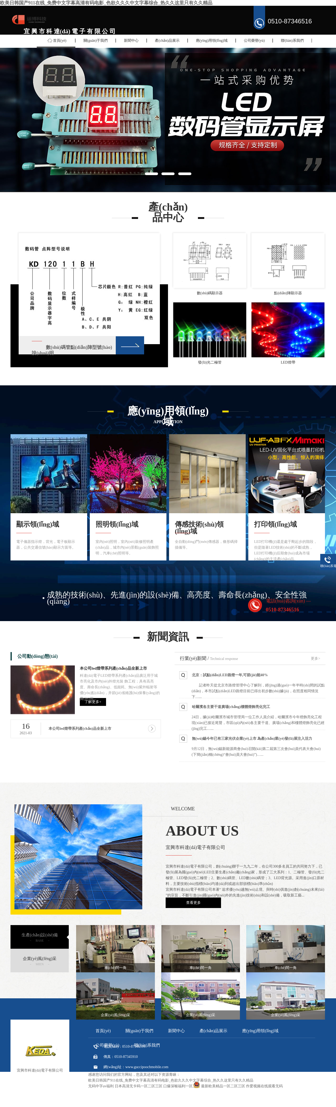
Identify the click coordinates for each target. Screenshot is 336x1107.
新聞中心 (131, 41)
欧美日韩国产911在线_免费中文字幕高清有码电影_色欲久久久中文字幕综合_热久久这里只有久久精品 (106, 3)
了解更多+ (93, 702)
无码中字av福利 (101, 1086)
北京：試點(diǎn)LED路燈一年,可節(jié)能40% (230, 675)
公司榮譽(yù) (254, 41)
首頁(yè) (59, 41)
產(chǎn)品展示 (167, 41)
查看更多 (193, 903)
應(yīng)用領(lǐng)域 (212, 41)
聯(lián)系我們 (292, 41)
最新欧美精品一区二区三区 (223, 1086)
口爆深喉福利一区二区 (181, 1086)
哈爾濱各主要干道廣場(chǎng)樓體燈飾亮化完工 (231, 707)
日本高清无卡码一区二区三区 (138, 1086)
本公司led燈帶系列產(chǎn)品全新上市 (113, 668)
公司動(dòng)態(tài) (37, 656)
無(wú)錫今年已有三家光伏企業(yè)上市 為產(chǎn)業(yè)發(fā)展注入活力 (252, 739)
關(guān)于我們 (95, 41)
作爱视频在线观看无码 (264, 1086)
